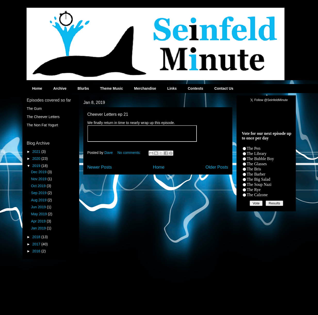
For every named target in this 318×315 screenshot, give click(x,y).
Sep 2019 (39, 193)
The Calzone (257, 195)
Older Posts (217, 167)
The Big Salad (259, 179)
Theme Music (111, 88)
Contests (195, 88)
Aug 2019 (39, 200)
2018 (36, 237)
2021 (36, 152)
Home (37, 88)
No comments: (129, 153)
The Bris (254, 169)
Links (172, 88)
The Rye (254, 189)
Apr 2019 (39, 221)
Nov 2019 (39, 179)
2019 (36, 166)
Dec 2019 (39, 172)
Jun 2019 (39, 207)
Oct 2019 (39, 186)
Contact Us (223, 88)
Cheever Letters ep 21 (107, 114)
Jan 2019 (39, 228)
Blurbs (83, 88)
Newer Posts (99, 167)
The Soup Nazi (259, 184)
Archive (59, 88)
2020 (36, 158)
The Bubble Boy (260, 158)
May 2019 (39, 214)
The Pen (253, 148)
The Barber (256, 174)
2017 (36, 244)
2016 (36, 251)
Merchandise (145, 88)
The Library (257, 153)
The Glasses (257, 164)
